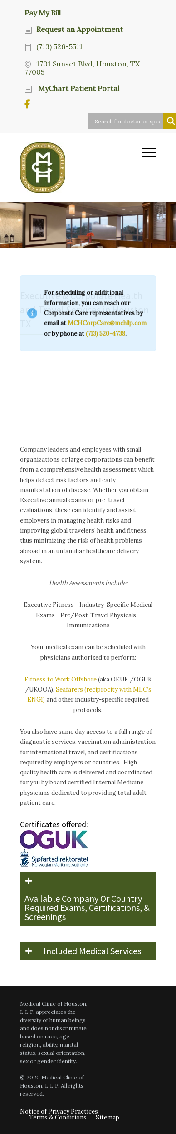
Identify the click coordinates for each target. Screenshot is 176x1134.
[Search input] (128, 121)
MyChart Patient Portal (77, 88)
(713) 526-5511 (59, 46)
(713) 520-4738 (105, 146)
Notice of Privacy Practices (59, 1111)
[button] (88, 899)
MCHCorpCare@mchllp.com (107, 136)
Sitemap (107, 1117)
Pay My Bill (42, 12)
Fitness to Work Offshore (60, 679)
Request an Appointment (79, 29)
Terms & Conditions (58, 1117)
